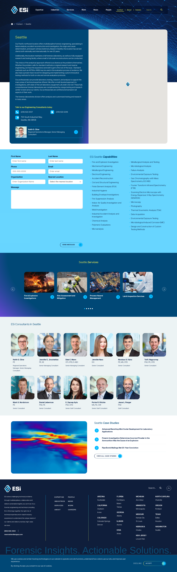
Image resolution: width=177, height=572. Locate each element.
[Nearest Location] (65, 182)
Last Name (53, 156)
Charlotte (158, 500)
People (108, 10)
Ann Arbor (140, 500)
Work (84, 10)
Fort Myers (121, 500)
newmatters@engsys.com (13, 534)
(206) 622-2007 (27, 112)
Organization (17, 177)
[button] (128, 84)
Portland (158, 509)
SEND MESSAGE (68, 245)
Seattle (157, 530)
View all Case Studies (106, 456)
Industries (55, 10)
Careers (138, 10)
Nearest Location (56, 177)
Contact (120, 10)
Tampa (119, 507)
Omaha (138, 530)
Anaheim (100, 509)
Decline (137, 563)
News (96, 10)
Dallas (157, 518)
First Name (16, 156)
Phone (14, 167)
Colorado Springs (103, 521)
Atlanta (119, 516)
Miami (119, 503)
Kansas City (140, 518)
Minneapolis (140, 509)
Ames (119, 534)
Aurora (119, 525)
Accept (149, 563)
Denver (100, 525)
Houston (158, 521)
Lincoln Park (140, 539)
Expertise (39, 10)
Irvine (99, 512)
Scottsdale (101, 500)
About (129, 10)
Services (70, 10)
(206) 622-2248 (62, 112)
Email (50, 167)
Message (15, 187)
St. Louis (139, 521)
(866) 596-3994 (10, 531)
